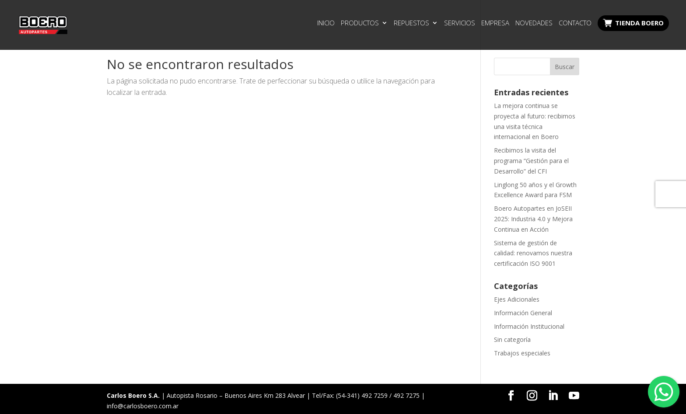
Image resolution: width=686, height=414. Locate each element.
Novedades (534, 23)
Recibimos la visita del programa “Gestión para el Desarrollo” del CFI (531, 160)
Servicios (459, 23)
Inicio (326, 23)
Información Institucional (529, 326)
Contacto (575, 23)
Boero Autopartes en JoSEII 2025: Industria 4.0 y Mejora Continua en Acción (533, 218)
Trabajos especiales (522, 353)
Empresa (495, 23)
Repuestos (411, 23)
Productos (360, 23)
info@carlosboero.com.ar (142, 406)
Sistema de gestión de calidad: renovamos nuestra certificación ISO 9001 (533, 253)
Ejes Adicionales (516, 299)
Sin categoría (512, 339)
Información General (523, 313)
